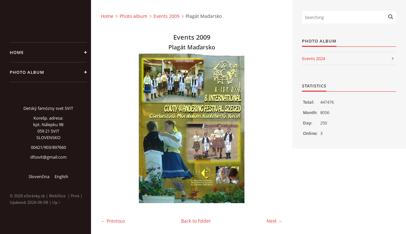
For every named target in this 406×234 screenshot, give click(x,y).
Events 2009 (166, 16)
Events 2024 (313, 58)
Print (75, 196)
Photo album (27, 72)
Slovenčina (39, 176)
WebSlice (57, 196)
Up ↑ (56, 202)
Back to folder (196, 221)
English (61, 176)
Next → (274, 221)
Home (17, 52)
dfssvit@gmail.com (48, 157)
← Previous (113, 221)
